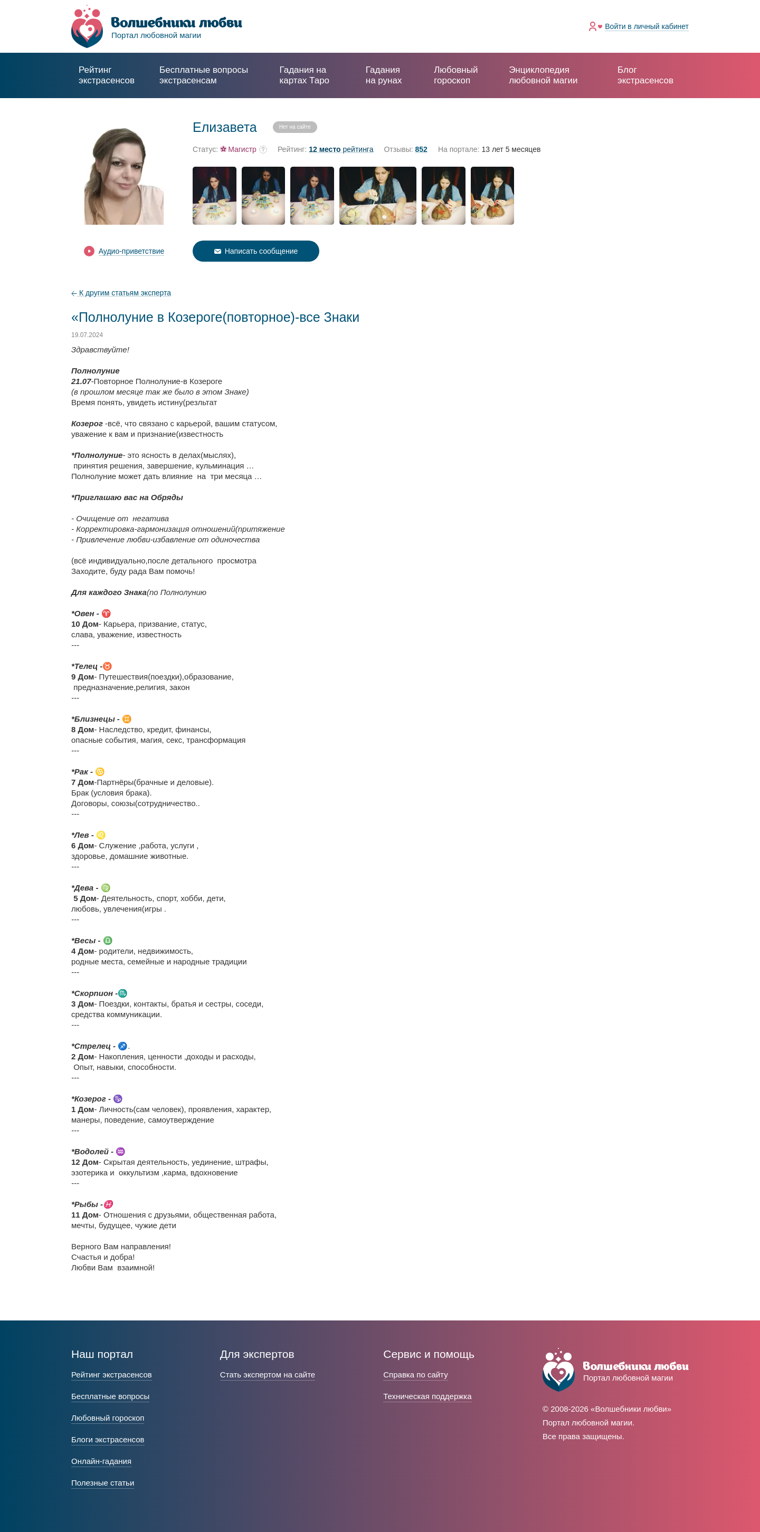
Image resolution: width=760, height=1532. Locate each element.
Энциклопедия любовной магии (543, 75)
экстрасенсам (203, 75)
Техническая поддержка (427, 1396)
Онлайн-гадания (101, 1461)
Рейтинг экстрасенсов (107, 75)
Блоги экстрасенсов (108, 1439)
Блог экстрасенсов (645, 75)
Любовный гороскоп (456, 75)
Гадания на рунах (384, 75)
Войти (647, 26)
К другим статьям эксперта (121, 293)
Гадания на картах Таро (304, 75)
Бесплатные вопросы (110, 1396)
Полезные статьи (102, 1482)
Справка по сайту (415, 1374)
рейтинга (341, 150)
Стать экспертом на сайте (267, 1374)
